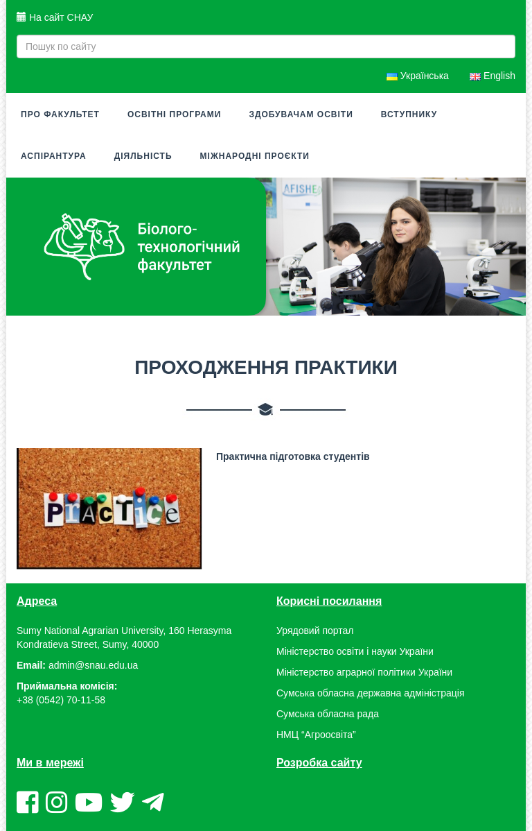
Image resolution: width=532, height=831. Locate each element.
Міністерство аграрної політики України (364, 672)
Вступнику (409, 114)
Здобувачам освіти (301, 114)
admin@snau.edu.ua (93, 665)
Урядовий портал (314, 630)
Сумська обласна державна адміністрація (370, 693)
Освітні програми (174, 114)
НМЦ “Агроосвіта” (316, 734)
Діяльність (143, 156)
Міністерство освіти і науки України (355, 651)
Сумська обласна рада (327, 713)
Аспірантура (54, 156)
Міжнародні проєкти (255, 156)
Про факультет (60, 114)
